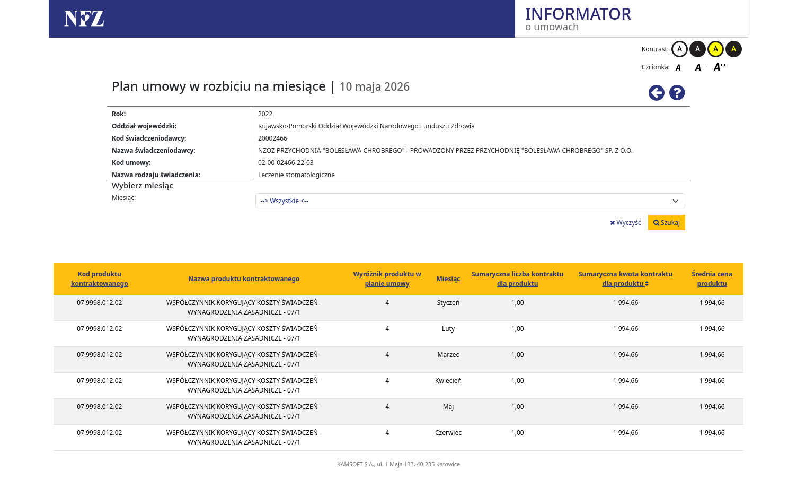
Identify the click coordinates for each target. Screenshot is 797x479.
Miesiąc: (124, 197)
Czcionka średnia (700, 67)
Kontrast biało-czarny (679, 49)
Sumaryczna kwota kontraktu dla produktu (625, 278)
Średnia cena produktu (712, 278)
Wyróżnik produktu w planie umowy (387, 278)
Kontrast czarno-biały (697, 49)
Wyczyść (625, 222)
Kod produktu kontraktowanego (99, 278)
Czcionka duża (720, 67)
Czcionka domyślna (681, 67)
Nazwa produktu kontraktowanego (243, 278)
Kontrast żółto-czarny (715, 49)
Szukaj (666, 222)
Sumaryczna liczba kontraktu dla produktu (518, 278)
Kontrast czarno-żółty (733, 49)
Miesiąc (448, 278)
